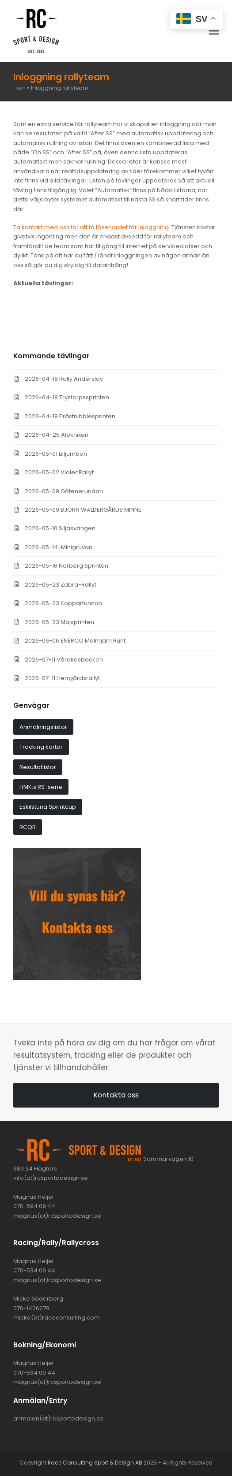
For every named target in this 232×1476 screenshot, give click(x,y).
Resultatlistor (37, 767)
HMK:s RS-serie (40, 787)
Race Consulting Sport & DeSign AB (95, 1462)
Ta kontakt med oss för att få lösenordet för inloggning (91, 227)
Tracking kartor (41, 747)
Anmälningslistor (43, 727)
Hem (19, 88)
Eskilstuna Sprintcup (47, 807)
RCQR (27, 827)
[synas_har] (77, 978)
